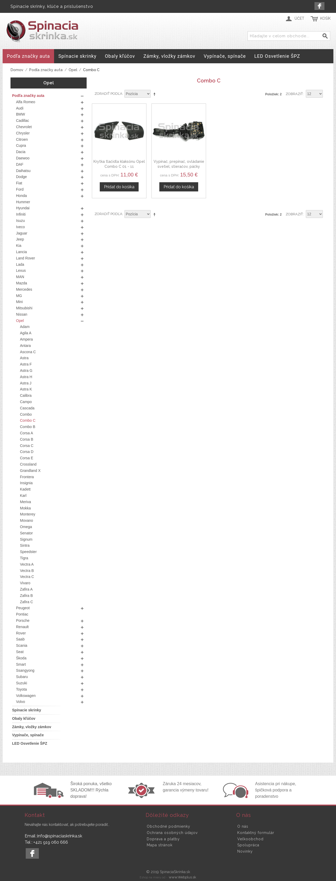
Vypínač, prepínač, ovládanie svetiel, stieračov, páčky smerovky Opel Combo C (179, 166)
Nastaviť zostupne (155, 94)
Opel (73, 70)
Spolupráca (248, 845)
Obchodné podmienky (168, 826)
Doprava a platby (163, 839)
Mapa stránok (159, 845)
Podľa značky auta (46, 70)
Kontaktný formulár (255, 833)
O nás (242, 826)
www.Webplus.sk (182, 877)
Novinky (245, 851)
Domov (16, 70)
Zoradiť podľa (108, 94)
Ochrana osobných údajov (172, 833)
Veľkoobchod (250, 839)
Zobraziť (294, 94)
